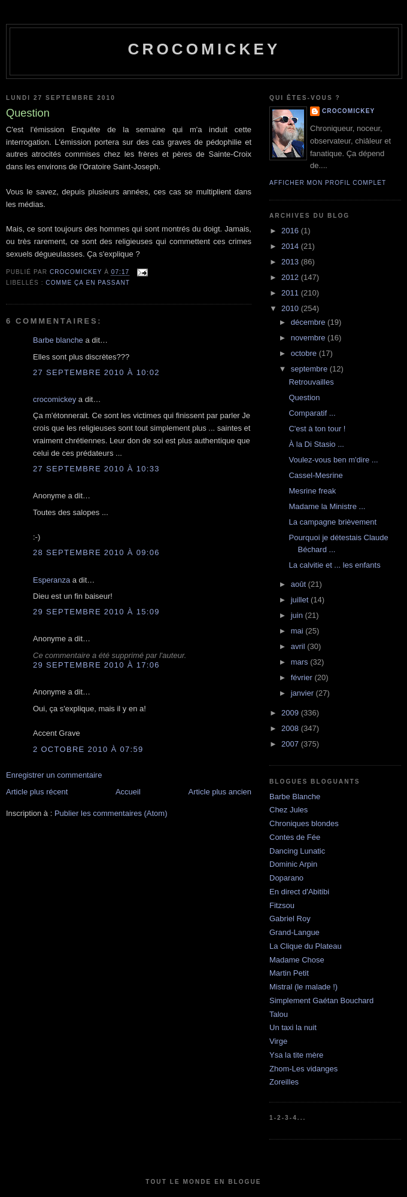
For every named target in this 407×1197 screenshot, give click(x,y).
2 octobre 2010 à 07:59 (88, 749)
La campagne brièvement (332, 521)
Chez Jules (288, 809)
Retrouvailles (310, 381)
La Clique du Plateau (305, 946)
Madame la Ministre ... (326, 506)
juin (298, 615)
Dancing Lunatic (297, 850)
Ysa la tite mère (296, 1054)
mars (301, 661)
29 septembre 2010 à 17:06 (96, 664)
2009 (291, 712)
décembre (309, 322)
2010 (291, 308)
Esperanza (51, 579)
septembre (310, 368)
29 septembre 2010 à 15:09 (96, 611)
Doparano (286, 877)
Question (304, 397)
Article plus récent (37, 791)
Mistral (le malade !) (303, 986)
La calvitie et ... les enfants (334, 565)
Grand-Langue (294, 932)
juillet (301, 599)
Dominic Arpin (293, 864)
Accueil (128, 791)
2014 (291, 246)
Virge (278, 1041)
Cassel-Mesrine (315, 475)
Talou (278, 1014)
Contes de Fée (294, 837)
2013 (291, 261)
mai (298, 630)
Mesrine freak (312, 490)
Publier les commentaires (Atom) (111, 813)
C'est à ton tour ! (316, 428)
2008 (291, 728)
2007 (291, 743)
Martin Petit (289, 972)
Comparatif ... (311, 413)
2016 (291, 230)
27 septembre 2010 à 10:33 (96, 468)
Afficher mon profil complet (327, 182)
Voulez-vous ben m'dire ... (333, 459)
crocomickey (203, 49)
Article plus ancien (220, 791)
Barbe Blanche (294, 796)
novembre (309, 337)
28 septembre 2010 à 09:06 (96, 552)
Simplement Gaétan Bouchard (321, 1000)
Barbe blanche (58, 340)
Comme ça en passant (87, 282)
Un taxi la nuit (293, 1027)
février (303, 677)
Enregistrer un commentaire (54, 774)
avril (299, 646)
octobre (305, 353)
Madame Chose (296, 959)
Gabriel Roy (290, 918)
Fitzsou (281, 905)
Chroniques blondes (304, 823)
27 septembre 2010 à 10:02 (96, 372)
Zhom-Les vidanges (303, 1068)
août (299, 584)
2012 (291, 277)
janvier (303, 693)
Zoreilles (284, 1081)
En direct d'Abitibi (299, 891)
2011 (291, 292)
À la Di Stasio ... (316, 444)
